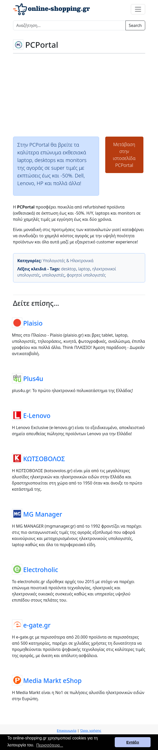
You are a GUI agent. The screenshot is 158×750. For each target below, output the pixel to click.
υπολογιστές (53, 275)
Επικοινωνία (66, 730)
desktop (68, 269)
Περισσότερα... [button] (49, 745)
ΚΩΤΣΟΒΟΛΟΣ (44, 458)
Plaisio (33, 323)
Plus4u (33, 378)
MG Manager (42, 514)
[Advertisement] (79, 94)
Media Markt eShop (52, 680)
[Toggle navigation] (138, 9)
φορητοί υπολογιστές (86, 275)
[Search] (69, 25)
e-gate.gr (37, 625)
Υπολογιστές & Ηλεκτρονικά (68, 260)
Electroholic (40, 569)
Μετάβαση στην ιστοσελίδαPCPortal (124, 154)
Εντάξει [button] (132, 742)
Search (135, 25)
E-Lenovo (36, 415)
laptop (84, 269)
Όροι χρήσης (90, 730)
